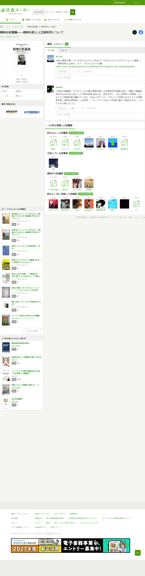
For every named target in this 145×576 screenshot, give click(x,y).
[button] (72, 12)
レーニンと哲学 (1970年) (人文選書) (26, 316)
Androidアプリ (40, 527)
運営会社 (38, 518)
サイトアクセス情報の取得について (116, 518)
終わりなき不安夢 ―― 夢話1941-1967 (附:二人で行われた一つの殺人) (26, 275)
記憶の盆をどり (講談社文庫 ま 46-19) (26, 357)
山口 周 (14, 376)
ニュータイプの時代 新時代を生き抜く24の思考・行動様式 (26, 372)
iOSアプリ (55, 527)
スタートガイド (59, 514)
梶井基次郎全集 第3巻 (20, 343)
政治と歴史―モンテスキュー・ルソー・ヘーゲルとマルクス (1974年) (25, 289)
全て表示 (51, 50)
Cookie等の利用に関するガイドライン (83, 518)
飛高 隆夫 (15, 402)
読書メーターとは (42, 514)
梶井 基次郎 (16, 346)
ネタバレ (64, 50)
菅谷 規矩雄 (16, 388)
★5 (72, 108)
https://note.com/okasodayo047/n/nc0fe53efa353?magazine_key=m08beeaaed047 (95, 66)
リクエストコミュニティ (89, 523)
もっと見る (32, 331)
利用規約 (73, 514)
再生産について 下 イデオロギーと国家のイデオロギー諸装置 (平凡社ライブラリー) (26, 232)
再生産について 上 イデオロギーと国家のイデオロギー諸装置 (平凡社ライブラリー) (26, 216)
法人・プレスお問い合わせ (65, 523)
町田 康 (14, 360)
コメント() (75, 72)
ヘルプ (37, 523)
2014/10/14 (91, 108)
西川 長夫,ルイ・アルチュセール (23, 318)
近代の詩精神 (17, 399)
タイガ (59, 56)
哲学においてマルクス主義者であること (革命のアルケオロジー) (26, 261)
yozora (59, 87)
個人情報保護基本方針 (55, 518)
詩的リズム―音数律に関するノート (25, 385)
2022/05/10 (87, 72)
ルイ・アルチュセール (15, 27)
